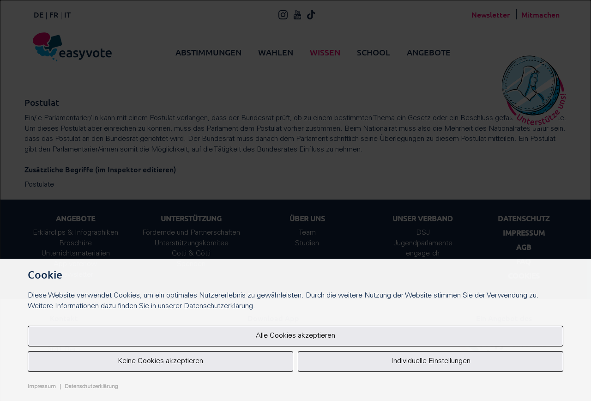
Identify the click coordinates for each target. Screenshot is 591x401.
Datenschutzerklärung (91, 386)
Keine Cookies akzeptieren (160, 361)
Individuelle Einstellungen (430, 361)
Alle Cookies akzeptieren (295, 336)
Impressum (42, 386)
